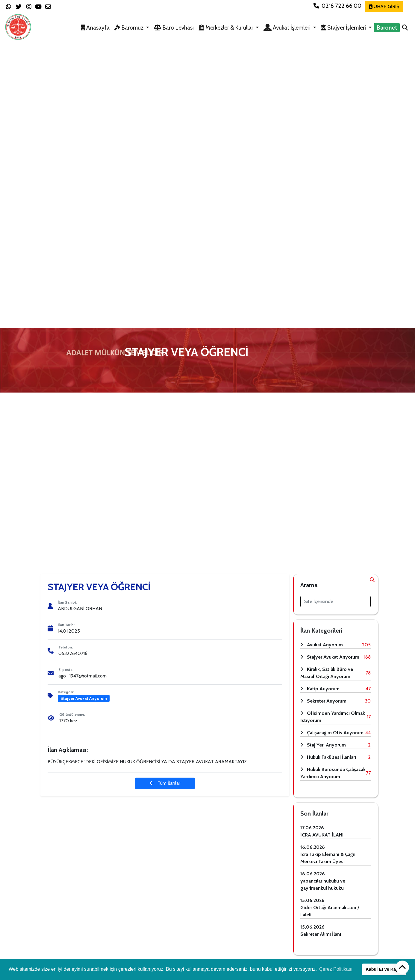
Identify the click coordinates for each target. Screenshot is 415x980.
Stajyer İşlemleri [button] (344, 27)
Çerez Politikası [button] (335, 969)
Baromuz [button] (129, 27)
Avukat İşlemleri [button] (287, 27)
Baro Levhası (174, 27)
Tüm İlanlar (165, 783)
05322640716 (72, 653)
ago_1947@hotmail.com (82, 676)
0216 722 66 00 (338, 5)
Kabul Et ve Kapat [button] (384, 969)
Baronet (387, 27)
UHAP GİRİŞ (384, 6)
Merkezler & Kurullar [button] (227, 27)
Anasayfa (95, 27)
